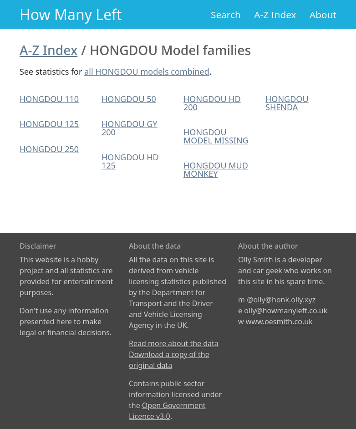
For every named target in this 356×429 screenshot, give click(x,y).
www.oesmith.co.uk (279, 322)
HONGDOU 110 (49, 98)
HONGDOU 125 (49, 123)
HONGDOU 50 (129, 98)
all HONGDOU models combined (146, 71)
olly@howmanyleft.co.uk (285, 311)
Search (226, 14)
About (323, 14)
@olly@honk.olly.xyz (281, 300)
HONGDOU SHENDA (287, 102)
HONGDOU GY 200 (130, 128)
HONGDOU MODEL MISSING (216, 136)
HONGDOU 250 (49, 148)
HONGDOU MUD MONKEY (215, 169)
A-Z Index (275, 14)
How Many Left (71, 14)
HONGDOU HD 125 (130, 161)
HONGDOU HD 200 (212, 102)
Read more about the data (174, 343)
